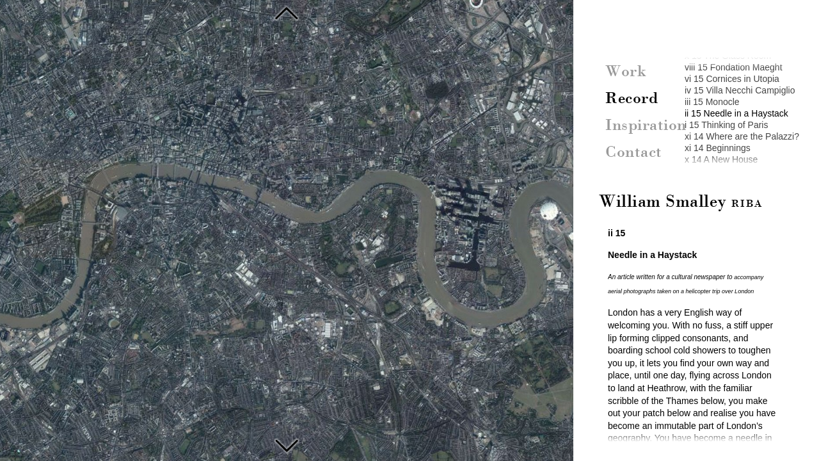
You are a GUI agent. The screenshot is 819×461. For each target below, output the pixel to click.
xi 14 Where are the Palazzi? (742, 136)
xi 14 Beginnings (718, 147)
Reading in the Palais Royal (286, 444)
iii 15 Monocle (712, 101)
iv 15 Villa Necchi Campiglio (740, 90)
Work (625, 72)
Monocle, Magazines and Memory (286, 13)
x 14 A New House (721, 159)
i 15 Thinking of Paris (726, 124)
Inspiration (646, 126)
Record (631, 99)
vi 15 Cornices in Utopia (732, 78)
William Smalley (681, 202)
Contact (633, 153)
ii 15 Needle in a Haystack (736, 113)
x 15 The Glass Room (728, 55)
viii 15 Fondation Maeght (734, 67)
